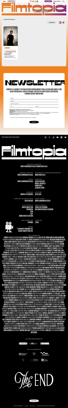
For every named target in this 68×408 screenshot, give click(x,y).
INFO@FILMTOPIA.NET (11, 137)
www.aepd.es (46, 113)
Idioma (37, 106)
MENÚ (4, 2)
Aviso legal (32, 405)
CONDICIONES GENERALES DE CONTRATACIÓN (46, 405)
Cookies (26, 405)
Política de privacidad (18, 405)
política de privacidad (35, 114)
